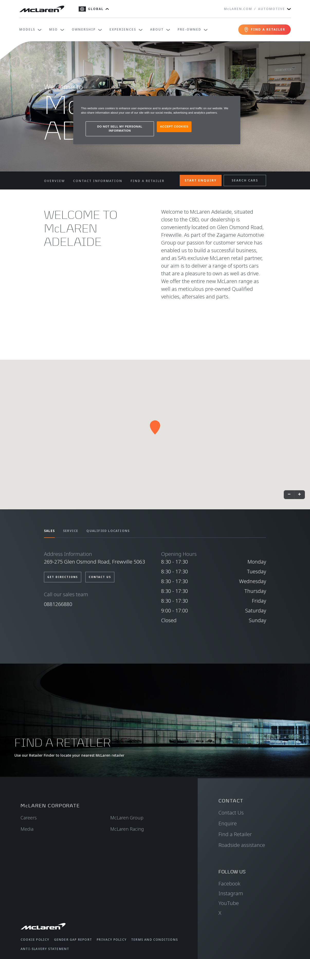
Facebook (229, 883)
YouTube (228, 903)
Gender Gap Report (73, 939)
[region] (156, 120)
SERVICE (70, 531)
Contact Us (231, 812)
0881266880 (58, 604)
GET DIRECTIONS (62, 577)
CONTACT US (100, 577)
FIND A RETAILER (148, 181)
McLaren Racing (127, 829)
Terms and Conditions (154, 939)
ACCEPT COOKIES (174, 126)
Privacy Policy (111, 939)
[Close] (233, 102)
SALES (49, 531)
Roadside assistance (241, 845)
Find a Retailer (235, 834)
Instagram (230, 893)
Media (27, 829)
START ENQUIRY (201, 180)
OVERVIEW (54, 181)
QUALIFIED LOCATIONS (108, 531)
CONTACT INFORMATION (97, 181)
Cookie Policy (35, 939)
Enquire (227, 823)
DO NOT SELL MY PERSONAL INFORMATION (119, 128)
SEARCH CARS (245, 180)
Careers (29, 818)
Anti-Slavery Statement (45, 949)
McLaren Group (126, 818)
